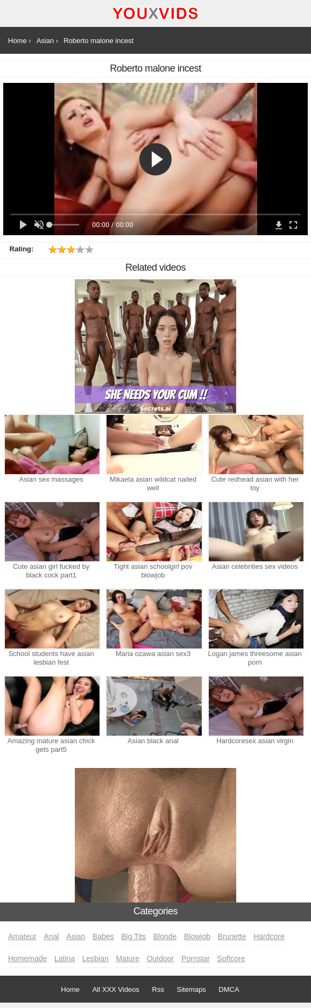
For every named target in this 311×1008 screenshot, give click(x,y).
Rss (158, 989)
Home (70, 989)
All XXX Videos (116, 989)
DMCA (228, 989)
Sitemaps (191, 989)
